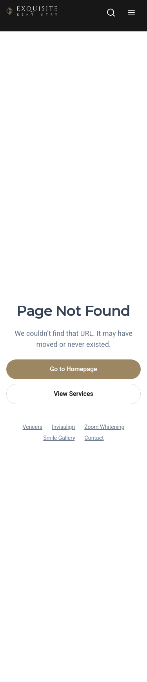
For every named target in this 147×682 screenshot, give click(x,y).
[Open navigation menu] (131, 12)
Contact (94, 438)
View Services (73, 394)
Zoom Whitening (104, 427)
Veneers (33, 427)
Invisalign (63, 427)
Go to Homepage (73, 369)
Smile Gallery (59, 438)
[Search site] (111, 12)
